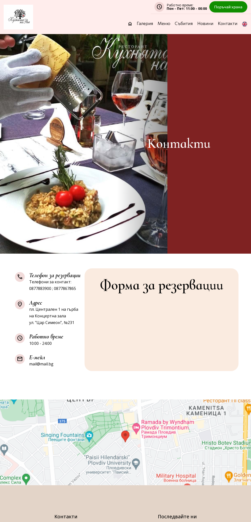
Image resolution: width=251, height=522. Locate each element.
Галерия (145, 23)
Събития (184, 23)
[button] (244, 27)
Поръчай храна (228, 6)
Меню (164, 23)
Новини (205, 23)
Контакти (228, 23)
